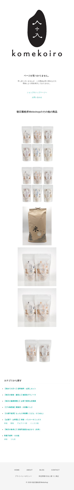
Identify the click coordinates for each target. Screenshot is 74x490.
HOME (17, 470)
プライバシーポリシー (23, 476)
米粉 (5, 423)
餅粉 (12, 423)
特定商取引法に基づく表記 (49, 476)
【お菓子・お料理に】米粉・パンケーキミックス (22, 420)
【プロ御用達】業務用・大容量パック (18, 407)
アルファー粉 (22, 423)
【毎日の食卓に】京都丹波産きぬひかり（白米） (22, 429)
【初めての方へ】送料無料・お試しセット (20, 389)
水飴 (5, 439)
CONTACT (55, 470)
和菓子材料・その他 (11, 436)
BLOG (42, 470)
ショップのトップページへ (37, 92)
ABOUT (29, 470)
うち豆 (13, 439)
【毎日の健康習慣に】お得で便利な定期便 (20, 401)
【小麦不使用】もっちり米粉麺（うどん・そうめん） (24, 413)
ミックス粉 (34, 423)
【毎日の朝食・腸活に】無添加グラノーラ (20, 395)
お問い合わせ (37, 97)
